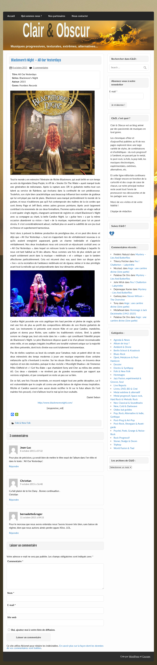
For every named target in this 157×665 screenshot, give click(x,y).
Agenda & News (122, 339)
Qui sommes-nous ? (31, 16)
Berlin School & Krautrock (127, 350)
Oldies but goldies (123, 409)
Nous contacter (80, 16)
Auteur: (16, 81)
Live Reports (120, 385)
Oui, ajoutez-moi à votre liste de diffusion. (31, 629)
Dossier (117, 364)
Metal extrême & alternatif (127, 392)
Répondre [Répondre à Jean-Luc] (14, 466)
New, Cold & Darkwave (125, 406)
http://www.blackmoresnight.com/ (55, 402)
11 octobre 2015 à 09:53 (32, 517)
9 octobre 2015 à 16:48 (31, 484)
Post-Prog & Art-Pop (124, 420)
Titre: (15, 74)
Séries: (15, 78)
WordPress (134, 656)
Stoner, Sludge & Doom (125, 441)
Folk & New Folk (23, 423)
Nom (10, 593)
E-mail (11, 605)
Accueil (11, 16)
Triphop (117, 444)
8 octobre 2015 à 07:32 (31, 451)
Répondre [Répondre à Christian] (14, 499)
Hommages (119, 374)
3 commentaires (40, 67)
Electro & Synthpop (123, 367)
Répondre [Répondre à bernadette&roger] (14, 533)
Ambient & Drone (122, 347)
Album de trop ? (122, 343)
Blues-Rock (119, 354)
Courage (146, 656)
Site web (11, 617)
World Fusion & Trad (124, 448)
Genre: (15, 85)
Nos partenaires (56, 16)
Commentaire (15, 561)
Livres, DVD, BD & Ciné (126, 388)
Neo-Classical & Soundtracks (128, 402)
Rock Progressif (122, 437)
